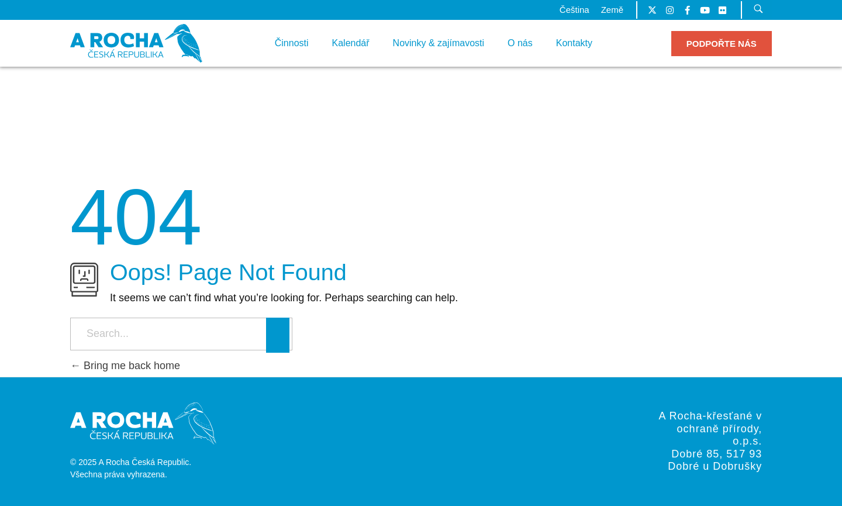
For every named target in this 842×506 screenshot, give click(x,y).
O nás (520, 43)
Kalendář (351, 43)
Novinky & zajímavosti (439, 43)
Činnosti (292, 43)
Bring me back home (125, 365)
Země (612, 10)
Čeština (574, 10)
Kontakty (574, 43)
